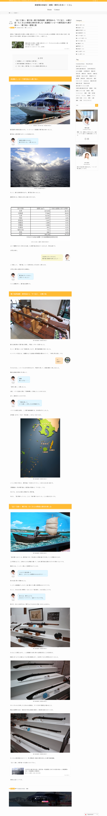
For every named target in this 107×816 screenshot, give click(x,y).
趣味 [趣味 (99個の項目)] (77, 105)
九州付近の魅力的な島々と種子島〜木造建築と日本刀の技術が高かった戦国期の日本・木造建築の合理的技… (46, 770)
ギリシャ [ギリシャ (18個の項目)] (78, 100)
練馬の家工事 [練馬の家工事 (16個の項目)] (79, 88)
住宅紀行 (80, 28)
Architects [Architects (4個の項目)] (86, 86)
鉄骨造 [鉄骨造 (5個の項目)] (88, 96)
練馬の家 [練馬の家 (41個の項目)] (84, 78)
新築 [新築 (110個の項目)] (92, 96)
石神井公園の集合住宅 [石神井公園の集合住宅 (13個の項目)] (81, 74)
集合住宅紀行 (81, 31)
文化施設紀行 (81, 34)
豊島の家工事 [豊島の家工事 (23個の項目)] (93, 86)
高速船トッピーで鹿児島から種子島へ (27, 61)
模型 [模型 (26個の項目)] (95, 83)
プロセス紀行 (81, 43)
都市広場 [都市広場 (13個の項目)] (83, 83)
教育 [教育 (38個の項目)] (89, 103)
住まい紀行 (81, 25)
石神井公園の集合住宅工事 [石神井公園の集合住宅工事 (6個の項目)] (82, 93)
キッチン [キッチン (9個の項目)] (84, 100)
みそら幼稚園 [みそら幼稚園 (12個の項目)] (79, 76)
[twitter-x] (93, 1)
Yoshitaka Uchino (20, 27)
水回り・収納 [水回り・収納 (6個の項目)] (79, 103)
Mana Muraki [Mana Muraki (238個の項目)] (89, 69)
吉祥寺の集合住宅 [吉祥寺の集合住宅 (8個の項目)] (91, 74)
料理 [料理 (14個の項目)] (81, 105)
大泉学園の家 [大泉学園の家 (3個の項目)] (86, 76)
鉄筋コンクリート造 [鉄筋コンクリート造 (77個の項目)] (80, 96)
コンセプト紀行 (82, 40)
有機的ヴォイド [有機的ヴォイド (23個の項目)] (92, 81)
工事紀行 (80, 46)
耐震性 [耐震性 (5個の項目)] (90, 93)
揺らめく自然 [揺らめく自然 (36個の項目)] (85, 81)
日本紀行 (12, 27)
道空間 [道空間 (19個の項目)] (77, 83)
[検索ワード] (86, 110)
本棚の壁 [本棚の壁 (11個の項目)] (78, 81)
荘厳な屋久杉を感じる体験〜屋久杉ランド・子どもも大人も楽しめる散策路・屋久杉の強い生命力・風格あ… (46, 44)
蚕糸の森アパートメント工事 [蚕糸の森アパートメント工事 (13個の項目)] (82, 91)
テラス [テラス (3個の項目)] (93, 100)
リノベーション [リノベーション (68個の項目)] (79, 98)
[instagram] (95, 1)
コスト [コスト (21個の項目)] (85, 103)
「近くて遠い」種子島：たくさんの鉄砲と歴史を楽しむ (32, 66)
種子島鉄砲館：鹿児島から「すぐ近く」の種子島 (30, 63)
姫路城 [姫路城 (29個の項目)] (88, 100)
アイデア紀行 (81, 37)
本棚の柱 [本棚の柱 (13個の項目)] (95, 78)
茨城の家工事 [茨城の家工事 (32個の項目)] (86, 88)
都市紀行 (80, 49)
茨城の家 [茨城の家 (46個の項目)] (89, 78)
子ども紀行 (81, 56)
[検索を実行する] (96, 110)
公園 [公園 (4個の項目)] (93, 103)
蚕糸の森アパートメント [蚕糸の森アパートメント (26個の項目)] (81, 71)
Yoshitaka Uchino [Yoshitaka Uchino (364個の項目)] (80, 69)
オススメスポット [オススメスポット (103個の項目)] (87, 105)
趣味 (25, 27)
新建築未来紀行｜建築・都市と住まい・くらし (53, 5)
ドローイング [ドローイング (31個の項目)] (79, 86)
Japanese (89, 814)
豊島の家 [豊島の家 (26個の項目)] (93, 76)
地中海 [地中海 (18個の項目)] (93, 98)
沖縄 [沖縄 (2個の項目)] (89, 98)
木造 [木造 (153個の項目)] (95, 93)
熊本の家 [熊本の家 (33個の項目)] (78, 78)
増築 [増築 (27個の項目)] (85, 98)
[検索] (97, 1)
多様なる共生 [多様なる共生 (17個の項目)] (89, 83)
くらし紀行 (81, 59)
